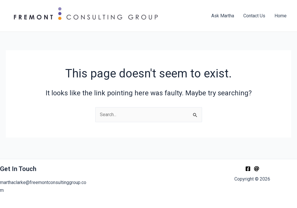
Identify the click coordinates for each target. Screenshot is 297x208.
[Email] (256, 168)
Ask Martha (222, 15)
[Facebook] (248, 168)
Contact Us (254, 15)
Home (280, 15)
